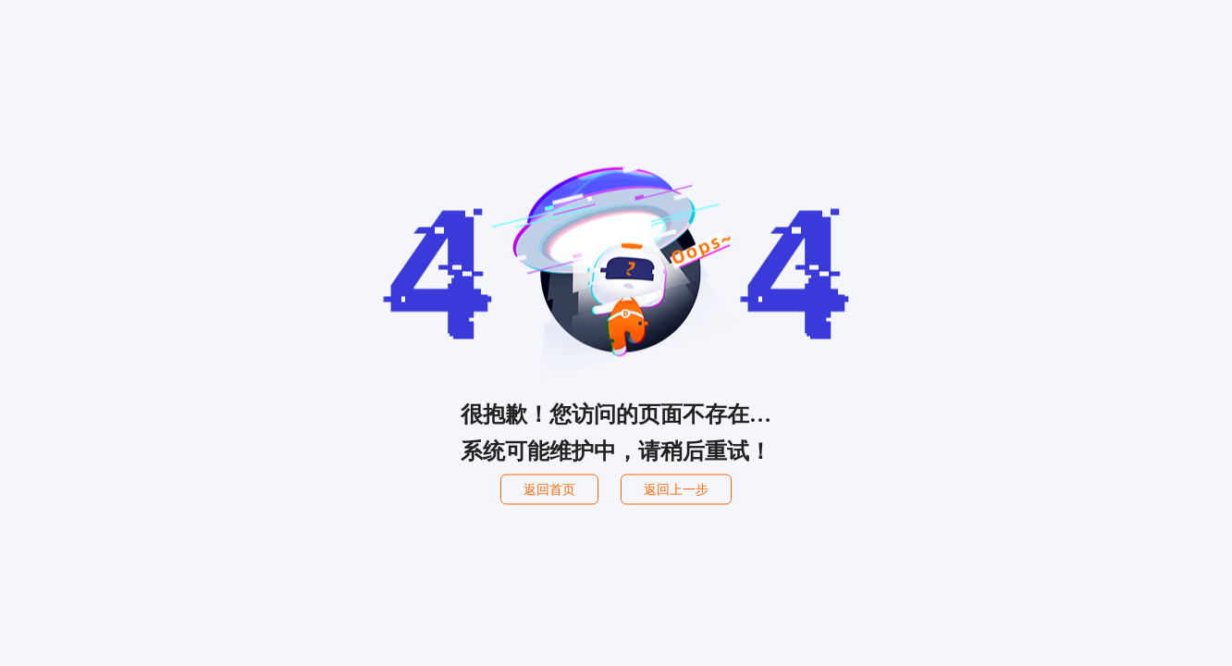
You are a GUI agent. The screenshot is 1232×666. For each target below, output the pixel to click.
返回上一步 (676, 490)
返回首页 (549, 490)
